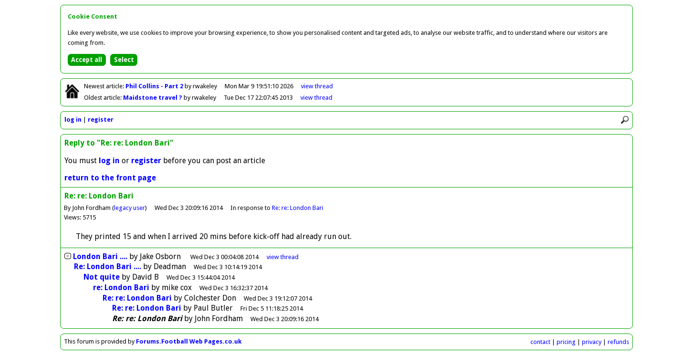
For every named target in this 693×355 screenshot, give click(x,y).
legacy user (129, 207)
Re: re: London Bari (297, 207)
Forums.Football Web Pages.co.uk (189, 341)
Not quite (101, 277)
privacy (591, 341)
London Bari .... (100, 256)
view (317, 86)
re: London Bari (121, 287)
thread (283, 257)
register (101, 119)
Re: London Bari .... (107, 266)
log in (73, 119)
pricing (566, 341)
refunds (618, 341)
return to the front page (110, 177)
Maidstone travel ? (153, 97)
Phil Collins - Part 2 (155, 86)
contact (540, 341)
